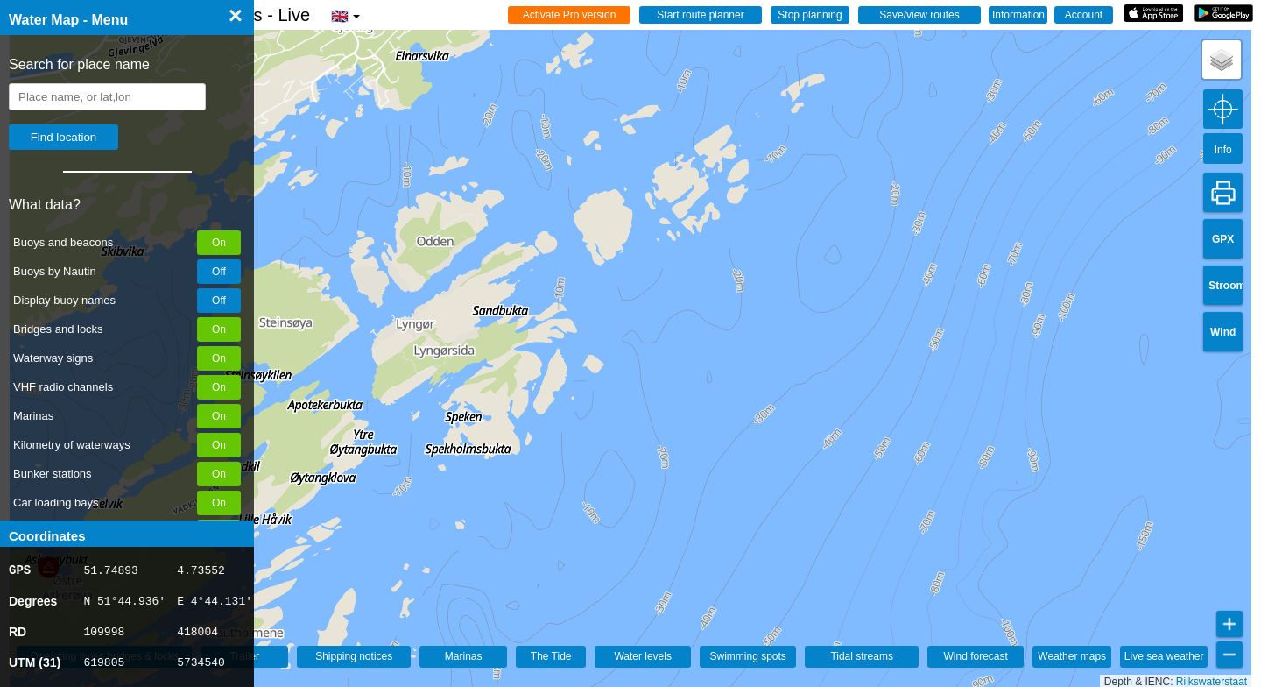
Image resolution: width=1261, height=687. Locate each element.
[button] (1221, 59)
